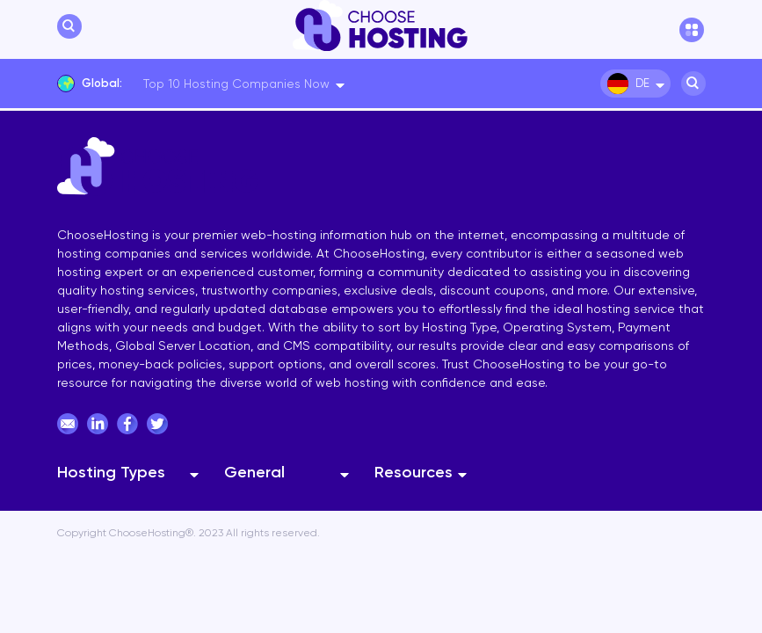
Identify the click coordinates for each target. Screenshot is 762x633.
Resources (413, 472)
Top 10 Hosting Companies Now (236, 83)
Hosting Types (111, 472)
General (254, 472)
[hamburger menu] (692, 30)
